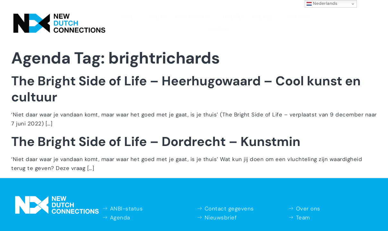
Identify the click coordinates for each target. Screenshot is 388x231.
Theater (204, 16)
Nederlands (322, 3)
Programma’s (166, 15)
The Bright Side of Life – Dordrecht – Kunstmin (155, 128)
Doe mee (234, 15)
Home (102, 15)
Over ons (270, 15)
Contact (304, 16)
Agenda (129, 16)
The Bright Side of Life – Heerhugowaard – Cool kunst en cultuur (186, 75)
